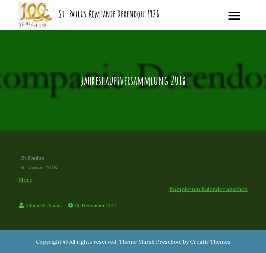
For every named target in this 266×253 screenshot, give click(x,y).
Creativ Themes (210, 241)
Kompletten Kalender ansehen (208, 189)
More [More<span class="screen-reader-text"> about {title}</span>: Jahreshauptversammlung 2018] (25, 179)
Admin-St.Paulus (43, 205)
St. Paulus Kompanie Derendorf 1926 (109, 14)
